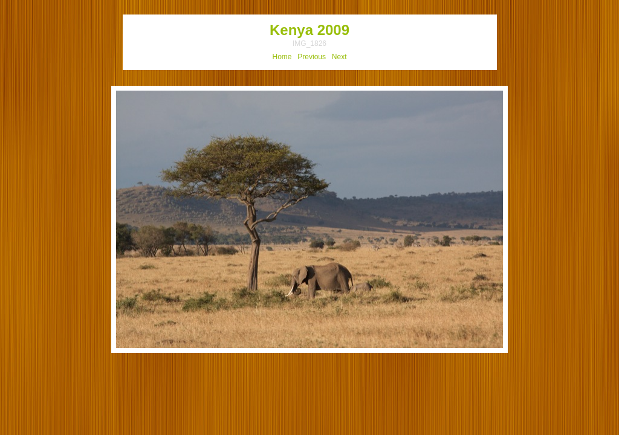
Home (282, 57)
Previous (311, 57)
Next (339, 57)
